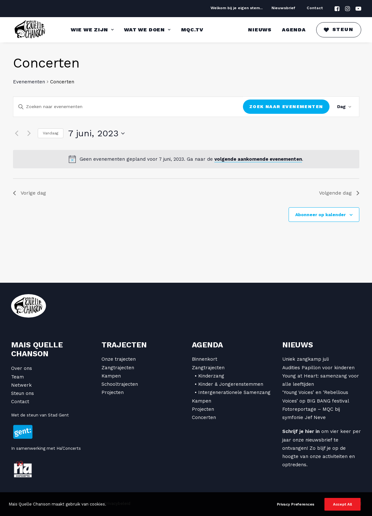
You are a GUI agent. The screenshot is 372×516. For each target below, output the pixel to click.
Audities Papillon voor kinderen (318, 368)
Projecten (112, 392)
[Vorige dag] (17, 133)
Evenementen (29, 82)
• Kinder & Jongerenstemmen (229, 384)
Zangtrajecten (117, 368)
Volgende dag (339, 193)
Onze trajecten (118, 359)
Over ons (21, 368)
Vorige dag (29, 193)
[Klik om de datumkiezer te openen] (96, 133)
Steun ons (22, 393)
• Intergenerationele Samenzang (233, 392)
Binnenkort (204, 359)
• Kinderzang (209, 376)
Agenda (294, 30)
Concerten (204, 417)
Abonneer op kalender (320, 214)
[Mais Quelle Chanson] (30, 29)
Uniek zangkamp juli (305, 359)
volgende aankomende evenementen (258, 159)
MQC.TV (192, 30)
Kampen (111, 376)
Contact (315, 8)
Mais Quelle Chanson (37, 349)
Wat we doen (147, 30)
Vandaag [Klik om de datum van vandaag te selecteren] (50, 133)
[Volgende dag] (29, 133)
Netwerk (21, 385)
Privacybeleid (117, 503)
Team (17, 377)
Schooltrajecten (119, 384)
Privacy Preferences (295, 510)
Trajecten (124, 344)
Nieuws (259, 30)
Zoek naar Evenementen (286, 106)
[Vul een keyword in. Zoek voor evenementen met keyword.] (128, 107)
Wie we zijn (92, 30)
